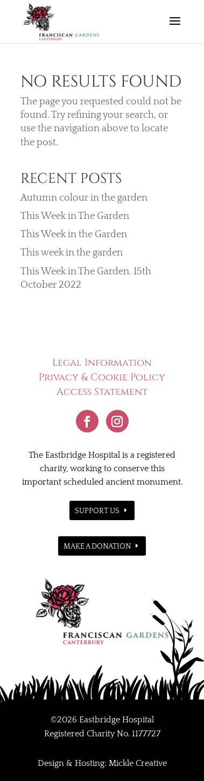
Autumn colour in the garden (83, 198)
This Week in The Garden (74, 216)
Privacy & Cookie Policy (102, 377)
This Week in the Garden (73, 234)
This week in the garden (71, 252)
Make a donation (97, 546)
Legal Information (102, 363)
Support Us (97, 511)
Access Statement (102, 392)
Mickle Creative (138, 763)
